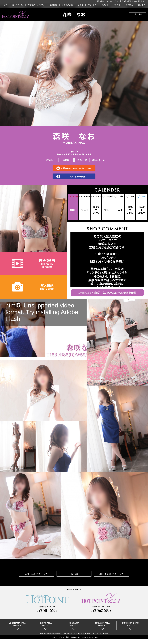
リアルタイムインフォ (36, 5)
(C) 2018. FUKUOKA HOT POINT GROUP (93, 633)
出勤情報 (53, 5)
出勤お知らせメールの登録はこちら (76, 168)
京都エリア (46, 624)
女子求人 (129, 5)
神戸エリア (74, 624)
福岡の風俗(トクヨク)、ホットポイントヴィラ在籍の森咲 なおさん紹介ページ (121, 1)
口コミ (80, 5)
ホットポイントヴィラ (57, 637)
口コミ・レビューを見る (76, 176)
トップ (5, 5)
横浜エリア (17, 624)
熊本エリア (130, 624)
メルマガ (117, 5)
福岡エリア (102, 624)
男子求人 (141, 5)
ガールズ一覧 (17, 5)
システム (105, 5)
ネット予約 (92, 5)
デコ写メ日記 (67, 5)
